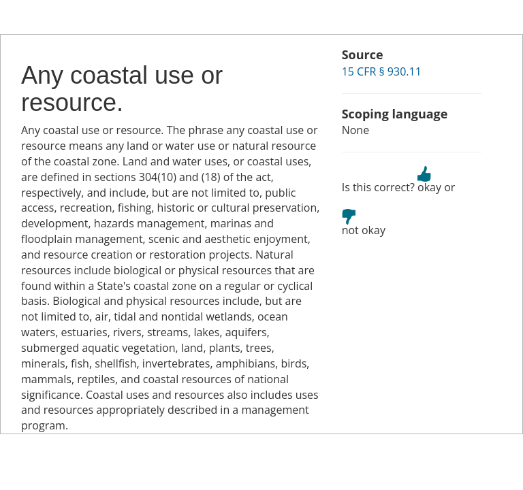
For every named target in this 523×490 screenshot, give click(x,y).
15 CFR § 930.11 (382, 71)
